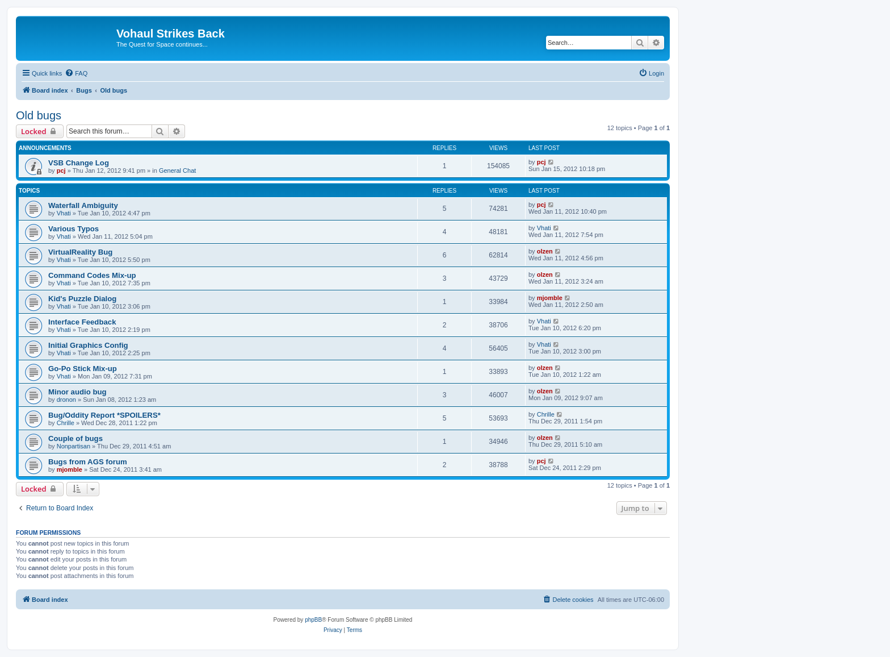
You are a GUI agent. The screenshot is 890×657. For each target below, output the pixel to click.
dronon (66, 399)
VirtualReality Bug (80, 252)
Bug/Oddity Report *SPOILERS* (104, 415)
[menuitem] (76, 73)
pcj (61, 170)
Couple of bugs (75, 438)
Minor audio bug (77, 392)
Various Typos (73, 228)
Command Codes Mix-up (92, 275)
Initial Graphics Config (88, 345)
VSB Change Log (78, 163)
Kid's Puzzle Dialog (82, 298)
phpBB (313, 620)
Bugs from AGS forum (87, 462)
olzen (545, 251)
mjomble (549, 297)
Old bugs (38, 115)
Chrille (65, 422)
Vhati (64, 213)
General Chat (177, 170)
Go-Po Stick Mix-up (82, 368)
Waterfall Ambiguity (83, 205)
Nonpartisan (73, 446)
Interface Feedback (82, 322)
